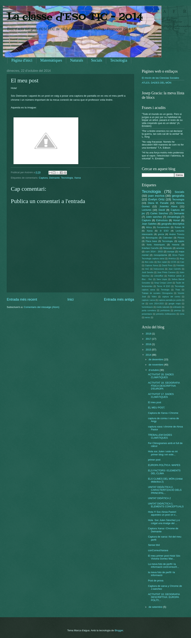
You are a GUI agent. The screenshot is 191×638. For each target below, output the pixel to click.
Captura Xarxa (151, 265)
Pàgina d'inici (21, 60)
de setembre (156, 606)
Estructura (162, 220)
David (162, 209)
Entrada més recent (22, 299)
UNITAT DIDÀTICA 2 (159, 498)
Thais (177, 290)
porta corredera (149, 310)
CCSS (173, 262)
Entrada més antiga (119, 299)
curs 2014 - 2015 (154, 251)
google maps (175, 304)
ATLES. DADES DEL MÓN (156, 82)
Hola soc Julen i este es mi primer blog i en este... (162, 453)
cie (143, 304)
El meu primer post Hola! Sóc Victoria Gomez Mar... (164, 557)
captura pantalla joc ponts (170, 300)
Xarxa (77, 177)
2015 (149, 349)
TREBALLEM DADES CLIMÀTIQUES (160, 436)
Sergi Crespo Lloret (163, 283)
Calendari (167, 238)
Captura (43, 177)
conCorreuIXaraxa (158, 550)
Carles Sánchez (159, 213)
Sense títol (154, 545)
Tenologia (165, 290)
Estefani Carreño (150, 248)
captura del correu (171, 297)
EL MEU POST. (156, 407)
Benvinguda (152, 238)
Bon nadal (162, 262)
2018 (149, 333)
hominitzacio (147, 307)
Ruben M (179, 227)
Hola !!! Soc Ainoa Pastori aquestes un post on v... (162, 513)
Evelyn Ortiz (156, 199)
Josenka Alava (168, 206)
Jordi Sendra (147, 272)
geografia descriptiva (172, 223)
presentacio (147, 314)
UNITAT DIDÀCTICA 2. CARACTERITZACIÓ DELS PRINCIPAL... (165, 490)
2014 (149, 354)
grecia (161, 234)
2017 (149, 338)
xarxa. (147, 317)
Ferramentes (163, 227)
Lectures (146, 209)
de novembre (156, 364)
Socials (96, 60)
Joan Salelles (149, 223)
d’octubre (154, 370)
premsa (177, 310)
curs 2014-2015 (156, 304)
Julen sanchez (154, 216)
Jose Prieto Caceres (166, 272)
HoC (147, 269)
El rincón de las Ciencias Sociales (160, 77)
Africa (149, 227)
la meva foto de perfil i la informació (161, 574)
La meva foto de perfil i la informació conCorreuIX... (163, 565)
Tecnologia (118, 60)
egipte (181, 241)
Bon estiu (149, 262)
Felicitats (180, 265)
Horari (176, 220)
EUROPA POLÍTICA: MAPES (164, 465)
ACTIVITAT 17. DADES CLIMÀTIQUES (161, 395)
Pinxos (180, 238)
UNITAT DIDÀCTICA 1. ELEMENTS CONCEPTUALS (166, 505)
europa (170, 251)
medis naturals (162, 307)
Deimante (54, 177)
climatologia (173, 216)
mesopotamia (160, 255)
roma (182, 314)
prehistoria (165, 310)
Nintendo (167, 248)
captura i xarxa (148, 300)
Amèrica (172, 259)
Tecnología (178, 199)
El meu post (154, 402)
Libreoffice (158, 276)
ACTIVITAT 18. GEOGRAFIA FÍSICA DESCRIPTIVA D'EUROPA (164, 385)
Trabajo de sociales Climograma (157, 293)
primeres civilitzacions (166, 314)
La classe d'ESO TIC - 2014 (75, 17)
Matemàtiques (51, 60)
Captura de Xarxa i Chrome (163, 412)
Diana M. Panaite (158, 203)
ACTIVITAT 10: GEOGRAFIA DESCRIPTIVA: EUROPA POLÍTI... (164, 597)
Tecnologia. (167, 241)
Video (154, 297)
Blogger (119, 630)
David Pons (167, 265)
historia (175, 244)
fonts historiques (156, 244)
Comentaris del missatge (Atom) (41, 307)
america (180, 248)
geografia (178, 195)
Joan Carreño (174, 269)
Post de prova (155, 580)
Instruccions (159, 269)
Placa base (151, 241)
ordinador (177, 307)
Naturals (76, 60)
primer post (154, 459)
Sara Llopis (162, 279)
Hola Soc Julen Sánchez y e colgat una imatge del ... (164, 521)
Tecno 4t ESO (163, 286)
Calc (182, 262)
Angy (182, 259)
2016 (149, 344)
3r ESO (164, 231)
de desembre (156, 359)
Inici (70, 299)
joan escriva (156, 195)
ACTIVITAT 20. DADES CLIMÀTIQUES (161, 376)
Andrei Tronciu (176, 234)
